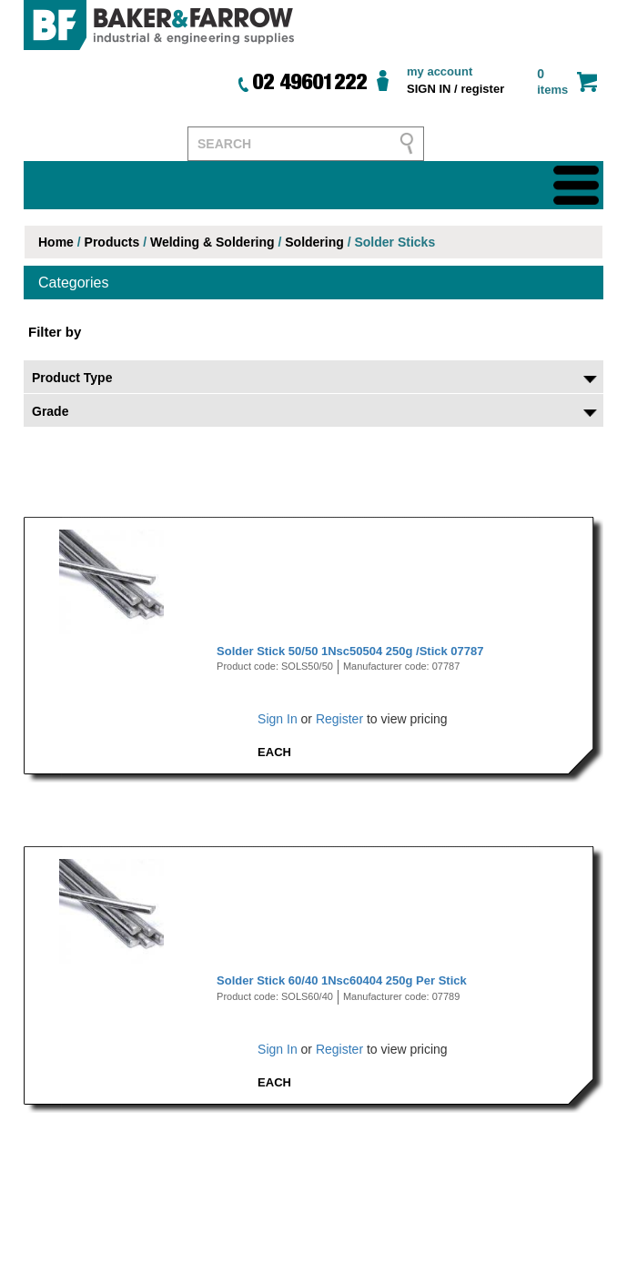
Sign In (278, 719)
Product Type (72, 377)
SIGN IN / (432, 89)
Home (56, 242)
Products (112, 242)
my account (439, 71)
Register (339, 719)
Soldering (314, 242)
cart (587, 81)
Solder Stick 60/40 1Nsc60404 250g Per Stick (342, 980)
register (483, 89)
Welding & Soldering (212, 242)
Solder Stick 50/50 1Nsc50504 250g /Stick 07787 (350, 651)
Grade (50, 411)
